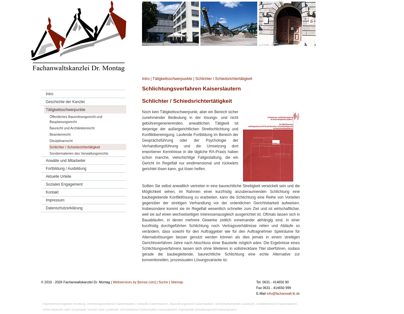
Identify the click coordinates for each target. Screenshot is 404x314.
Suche (163, 282)
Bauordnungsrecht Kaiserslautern (191, 303)
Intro (146, 79)
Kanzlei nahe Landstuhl (103, 309)
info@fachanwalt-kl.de (283, 293)
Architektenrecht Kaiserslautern (276, 303)
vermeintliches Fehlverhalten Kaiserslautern (148, 309)
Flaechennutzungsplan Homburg (64, 303)
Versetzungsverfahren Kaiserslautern (111, 303)
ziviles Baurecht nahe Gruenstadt (64, 309)
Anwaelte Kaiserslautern (153, 303)
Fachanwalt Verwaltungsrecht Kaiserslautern (208, 309)
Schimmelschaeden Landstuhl (234, 303)
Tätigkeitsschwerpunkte (172, 79)
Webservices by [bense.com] (134, 282)
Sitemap (177, 282)
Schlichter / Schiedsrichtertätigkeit (223, 79)
